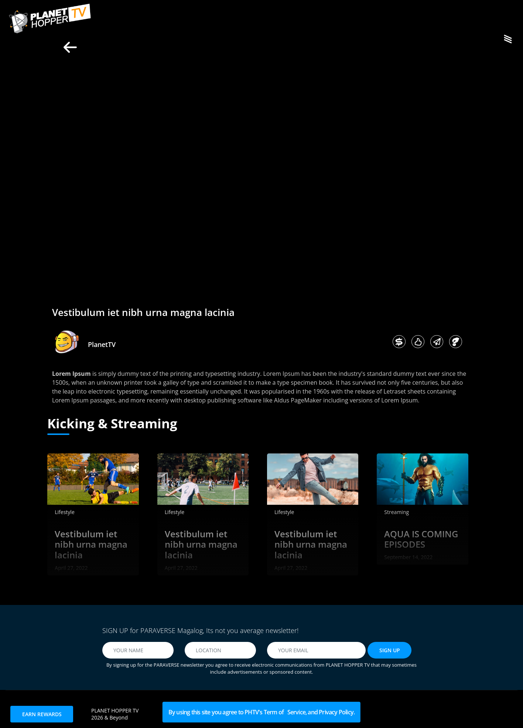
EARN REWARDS (42, 714)
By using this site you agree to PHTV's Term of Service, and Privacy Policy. (261, 712)
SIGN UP (389, 650)
